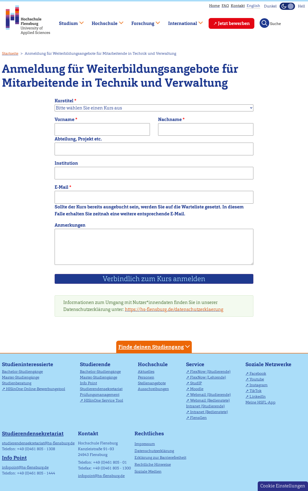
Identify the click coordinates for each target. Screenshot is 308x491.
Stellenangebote (152, 383)
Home (214, 5)
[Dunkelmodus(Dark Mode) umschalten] (287, 6)
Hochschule (153, 364)
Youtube (257, 379)
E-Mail (61, 187)
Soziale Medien (148, 471)
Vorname (64, 119)
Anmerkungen (70, 225)
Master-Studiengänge (20, 377)
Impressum (145, 443)
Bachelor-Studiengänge (22, 371)
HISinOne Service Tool (103, 400)
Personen (146, 377)
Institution (66, 163)
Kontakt (238, 5)
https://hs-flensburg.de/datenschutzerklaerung (174, 309)
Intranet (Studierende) (205, 406)
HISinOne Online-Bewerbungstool (35, 388)
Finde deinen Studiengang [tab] (154, 346)
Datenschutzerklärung (154, 450)
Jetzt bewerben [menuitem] (234, 23)
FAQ (225, 5)
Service (195, 364)
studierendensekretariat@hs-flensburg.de (38, 443)
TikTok (256, 390)
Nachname (170, 119)
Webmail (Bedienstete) (210, 400)
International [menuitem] (182, 21)
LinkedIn (258, 396)
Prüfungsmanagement (99, 394)
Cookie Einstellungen (282, 486)
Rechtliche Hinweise (153, 464)
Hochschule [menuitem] (104, 21)
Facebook (258, 373)
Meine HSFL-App (260, 402)
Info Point (88, 383)
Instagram (259, 385)
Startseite (10, 53)
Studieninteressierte (27, 364)
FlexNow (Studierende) (210, 371)
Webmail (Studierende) (210, 394)
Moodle (196, 388)
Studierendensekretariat (101, 388)
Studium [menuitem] (68, 21)
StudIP (196, 383)
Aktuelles (146, 371)
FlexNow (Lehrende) (208, 377)
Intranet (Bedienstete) (209, 411)
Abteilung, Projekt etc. (78, 139)
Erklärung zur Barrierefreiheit (160, 457)
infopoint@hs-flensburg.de (25, 467)
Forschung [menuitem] (142, 21)
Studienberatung (16, 383)
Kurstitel (64, 101)
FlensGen (198, 417)
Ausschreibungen (153, 388)
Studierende (95, 364)
